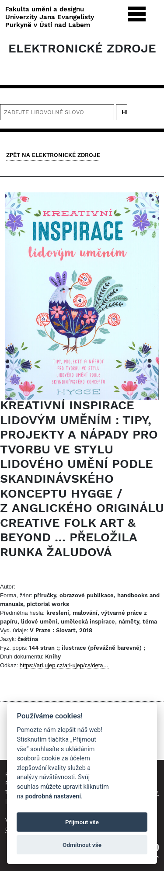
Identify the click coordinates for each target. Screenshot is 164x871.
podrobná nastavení (53, 796)
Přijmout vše (82, 822)
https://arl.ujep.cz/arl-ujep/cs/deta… (64, 665)
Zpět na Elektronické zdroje (53, 155)
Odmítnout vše (82, 844)
